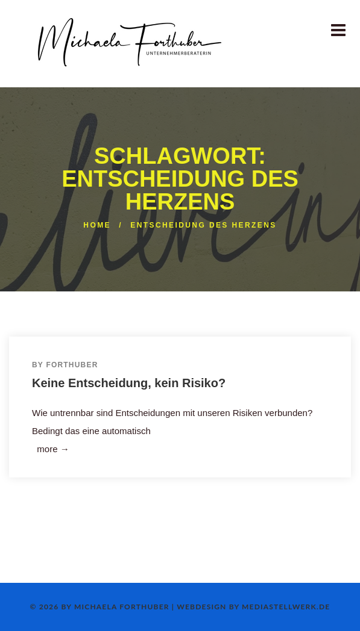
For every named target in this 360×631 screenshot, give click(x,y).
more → (50, 449)
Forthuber (72, 365)
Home (97, 225)
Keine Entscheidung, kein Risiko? (129, 383)
